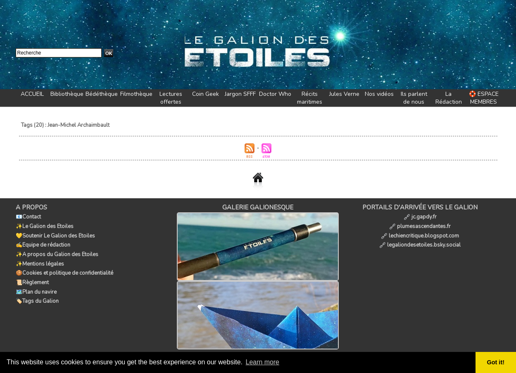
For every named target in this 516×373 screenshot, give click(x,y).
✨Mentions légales (40, 262)
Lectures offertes (170, 98)
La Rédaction (448, 98)
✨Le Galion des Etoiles (45, 226)
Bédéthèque (102, 94)
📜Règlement (32, 280)
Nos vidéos (379, 94)
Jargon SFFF (240, 94)
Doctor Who (275, 94)
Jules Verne (344, 94)
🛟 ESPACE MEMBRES (484, 98)
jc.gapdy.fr (420, 217)
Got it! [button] (495, 362)
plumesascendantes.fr (420, 226)
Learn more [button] (263, 362)
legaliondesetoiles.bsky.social (420, 244)
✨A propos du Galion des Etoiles (57, 253)
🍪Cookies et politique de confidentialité (64, 271)
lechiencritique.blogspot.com (420, 235)
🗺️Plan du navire (36, 289)
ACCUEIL (32, 94)
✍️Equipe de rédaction (43, 244)
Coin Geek (205, 94)
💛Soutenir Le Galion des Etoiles (55, 235)
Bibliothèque (66, 94)
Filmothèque (136, 94)
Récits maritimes (309, 98)
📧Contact (28, 217)
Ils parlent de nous (414, 98)
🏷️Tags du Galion (37, 298)
